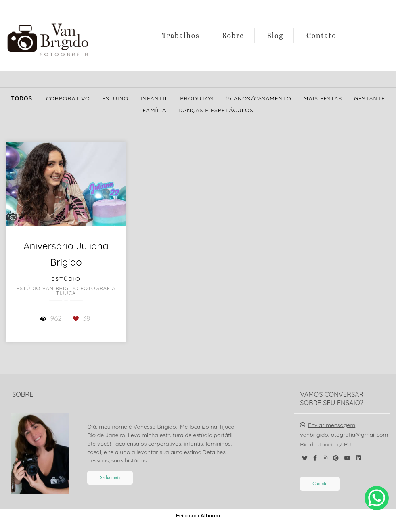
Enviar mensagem (331, 422)
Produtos (197, 98)
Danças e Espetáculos (216, 110)
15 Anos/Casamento (258, 98)
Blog (275, 35)
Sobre (233, 35)
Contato (321, 35)
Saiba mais (110, 474)
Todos (21, 98)
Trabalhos (180, 35)
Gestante (369, 98)
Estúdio (115, 98)
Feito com (198, 512)
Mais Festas (323, 98)
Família (154, 110)
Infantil (154, 98)
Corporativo (68, 98)
